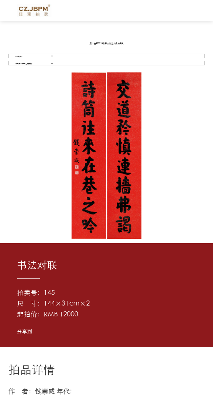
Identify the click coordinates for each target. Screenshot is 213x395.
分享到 (24, 331)
